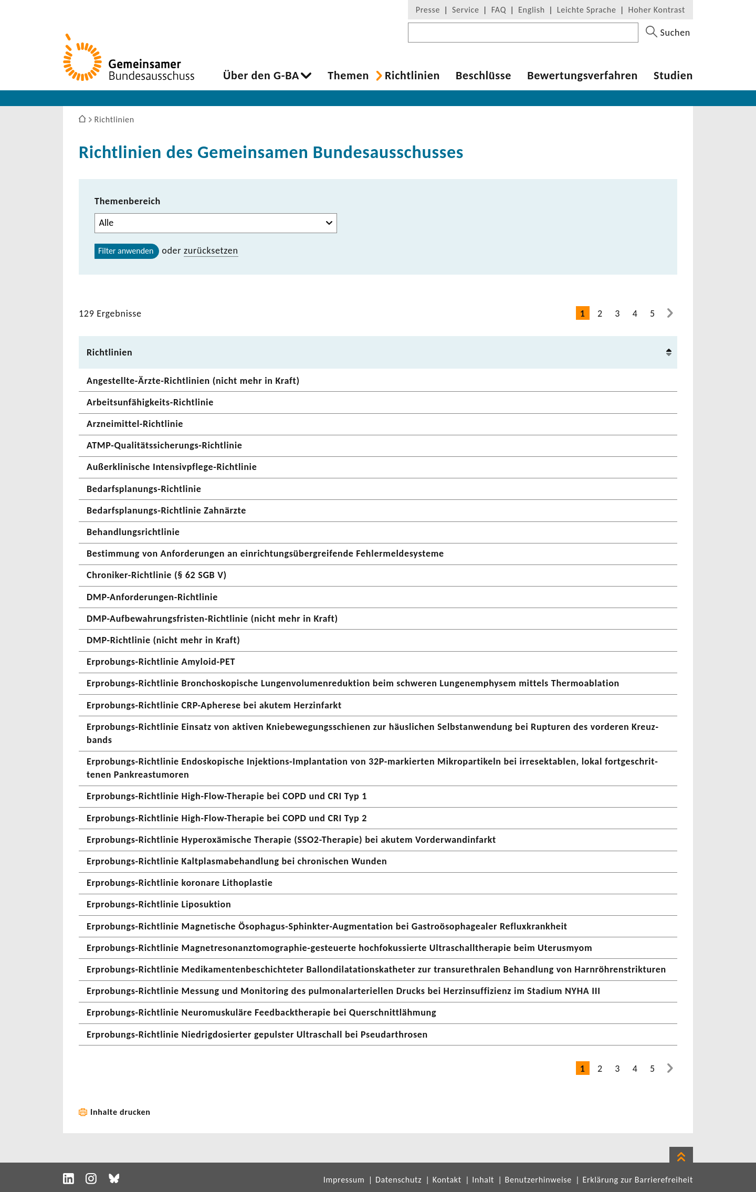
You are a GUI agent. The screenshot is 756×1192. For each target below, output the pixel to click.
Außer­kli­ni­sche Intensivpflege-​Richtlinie (172, 467)
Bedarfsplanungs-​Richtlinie (144, 489)
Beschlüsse (483, 75)
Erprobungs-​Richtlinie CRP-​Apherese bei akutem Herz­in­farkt (214, 705)
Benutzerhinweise (538, 1180)
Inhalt (483, 1180)
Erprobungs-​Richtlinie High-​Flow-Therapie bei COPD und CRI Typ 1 (227, 796)
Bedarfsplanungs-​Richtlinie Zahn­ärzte (166, 510)
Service (465, 10)
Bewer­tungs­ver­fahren (582, 75)
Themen (348, 75)
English (531, 10)
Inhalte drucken (120, 1112)
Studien (673, 75)
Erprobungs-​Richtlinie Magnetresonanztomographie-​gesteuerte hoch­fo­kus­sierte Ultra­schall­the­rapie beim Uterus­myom (339, 948)
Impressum (344, 1180)
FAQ (498, 10)
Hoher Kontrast (656, 10)
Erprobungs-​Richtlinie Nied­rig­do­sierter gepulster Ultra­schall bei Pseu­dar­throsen (257, 1034)
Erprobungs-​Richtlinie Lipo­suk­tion (159, 904)
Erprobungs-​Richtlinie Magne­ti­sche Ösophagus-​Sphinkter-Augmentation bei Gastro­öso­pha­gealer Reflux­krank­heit (327, 926)
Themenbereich (127, 201)
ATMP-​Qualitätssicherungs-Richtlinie (165, 445)
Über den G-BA (261, 75)
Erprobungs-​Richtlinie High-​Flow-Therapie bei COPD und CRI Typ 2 (227, 818)
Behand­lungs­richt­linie (133, 532)
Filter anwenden (125, 251)
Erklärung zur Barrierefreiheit (637, 1180)
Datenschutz (398, 1180)
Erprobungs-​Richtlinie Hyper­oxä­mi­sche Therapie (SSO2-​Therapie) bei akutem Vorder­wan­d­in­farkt (291, 839)
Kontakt (447, 1180)
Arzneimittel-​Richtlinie (135, 424)
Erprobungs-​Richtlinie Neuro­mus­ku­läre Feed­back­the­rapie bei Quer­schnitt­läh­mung (261, 1012)
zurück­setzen (211, 250)
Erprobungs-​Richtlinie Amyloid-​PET (161, 661)
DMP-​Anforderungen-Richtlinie (152, 597)
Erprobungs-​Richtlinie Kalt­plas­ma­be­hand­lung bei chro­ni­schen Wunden (237, 861)
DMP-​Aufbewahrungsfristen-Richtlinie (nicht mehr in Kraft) (212, 618)
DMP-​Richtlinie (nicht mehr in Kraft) (163, 640)
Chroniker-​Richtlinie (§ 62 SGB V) (157, 575)
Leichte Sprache (586, 10)
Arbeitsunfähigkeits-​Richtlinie (150, 402)
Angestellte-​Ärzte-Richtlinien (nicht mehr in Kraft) (193, 380)
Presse (428, 10)
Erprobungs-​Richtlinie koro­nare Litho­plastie (180, 882)
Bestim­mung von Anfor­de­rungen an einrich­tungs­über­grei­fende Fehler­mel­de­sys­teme (265, 553)
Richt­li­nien (412, 75)
